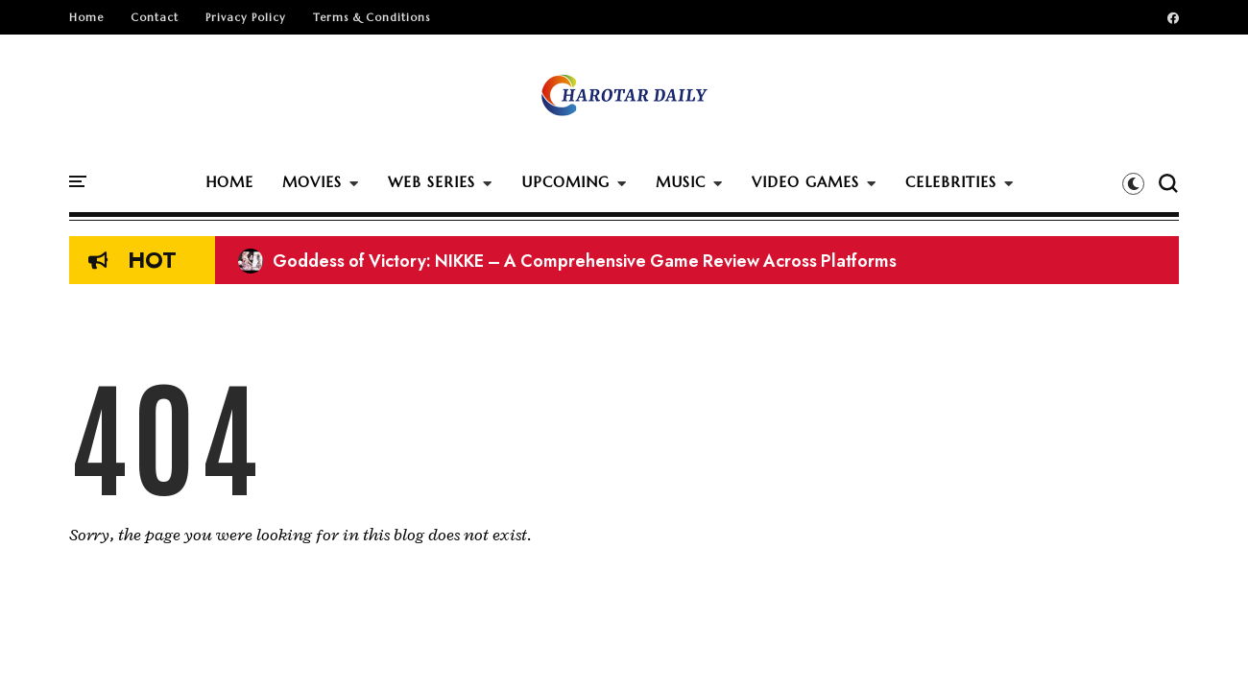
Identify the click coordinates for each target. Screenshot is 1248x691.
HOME (229, 182)
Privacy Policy (245, 17)
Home (86, 17)
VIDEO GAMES (805, 182)
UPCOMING (565, 182)
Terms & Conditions (371, 17)
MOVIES (312, 182)
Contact (155, 17)
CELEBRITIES (950, 182)
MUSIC (681, 182)
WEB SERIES (431, 182)
